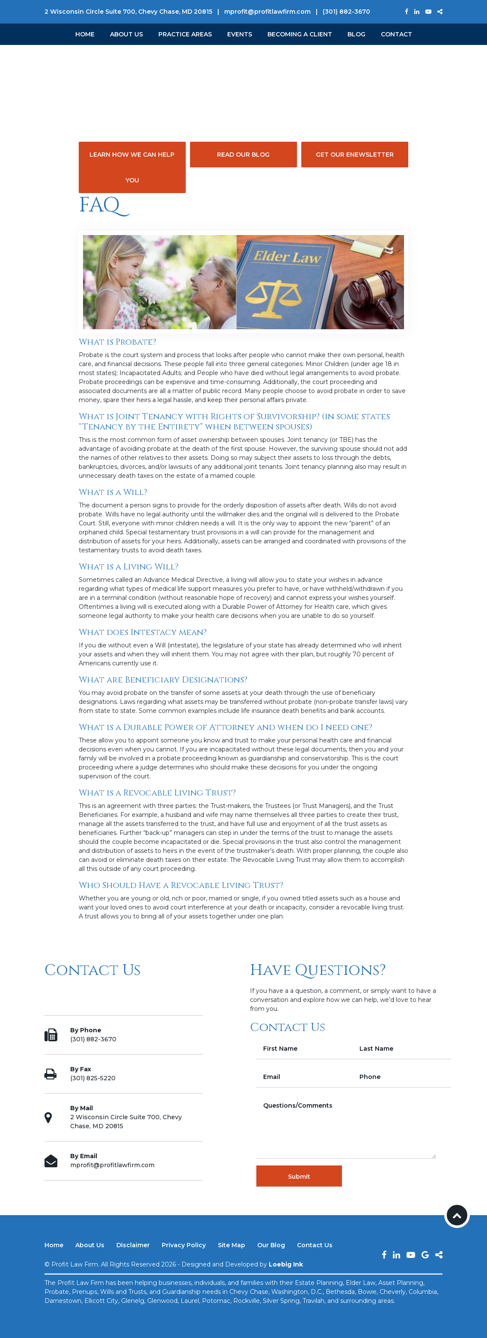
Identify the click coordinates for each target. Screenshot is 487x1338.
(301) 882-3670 (346, 11)
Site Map (231, 1245)
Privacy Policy (184, 1245)
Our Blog (271, 1245)
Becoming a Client (299, 34)
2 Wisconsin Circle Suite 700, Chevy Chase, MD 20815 (128, 11)
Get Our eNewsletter (355, 154)
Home (85, 34)
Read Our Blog (243, 154)
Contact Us (315, 1245)
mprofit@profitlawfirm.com (267, 11)
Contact (396, 34)
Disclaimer (133, 1245)
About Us (126, 34)
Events (239, 34)
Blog (356, 34)
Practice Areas (185, 34)
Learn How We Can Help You (132, 167)
